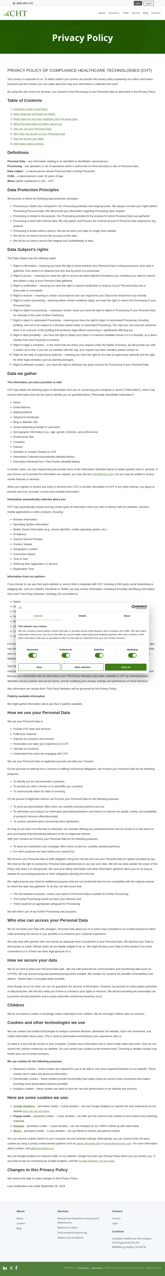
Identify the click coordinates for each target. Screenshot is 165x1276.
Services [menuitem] (114, 13)
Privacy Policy (83, 1268)
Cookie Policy (96, 1268)
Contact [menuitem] (156, 13)
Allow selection (82, 667)
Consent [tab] (38, 615)
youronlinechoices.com (117, 1143)
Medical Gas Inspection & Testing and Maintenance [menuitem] (78, 1220)
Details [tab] (82, 615)
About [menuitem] (102, 13)
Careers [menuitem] (136, 13)
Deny (39, 667)
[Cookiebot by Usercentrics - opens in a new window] (134, 607)
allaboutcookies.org (42, 1148)
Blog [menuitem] (145, 13)
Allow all (125, 667)
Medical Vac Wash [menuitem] (67, 1227)
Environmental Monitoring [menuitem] (72, 1232)
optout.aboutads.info (88, 1143)
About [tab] (127, 615)
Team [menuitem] (126, 13)
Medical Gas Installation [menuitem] (71, 1237)
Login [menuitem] (115, 1223)
